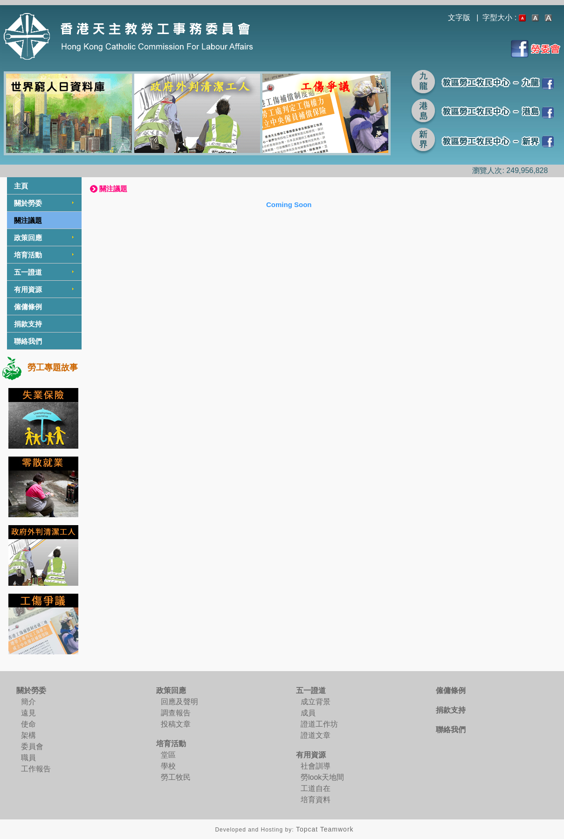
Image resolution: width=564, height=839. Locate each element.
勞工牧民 (176, 777)
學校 (168, 766)
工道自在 (315, 788)
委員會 (32, 746)
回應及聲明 (179, 702)
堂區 (168, 755)
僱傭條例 (28, 307)
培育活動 (28, 255)
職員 (28, 758)
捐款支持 (28, 324)
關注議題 (28, 220)
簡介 (28, 702)
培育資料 (315, 800)
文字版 (459, 17)
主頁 (21, 186)
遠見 (28, 713)
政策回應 (28, 238)
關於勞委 (28, 203)
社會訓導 (315, 766)
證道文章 (315, 735)
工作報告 (36, 769)
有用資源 (28, 289)
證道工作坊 (319, 724)
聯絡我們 (28, 341)
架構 (28, 735)
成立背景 (315, 702)
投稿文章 (176, 724)
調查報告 (176, 713)
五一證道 (28, 272)
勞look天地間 (322, 777)
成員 (308, 713)
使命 (28, 724)
